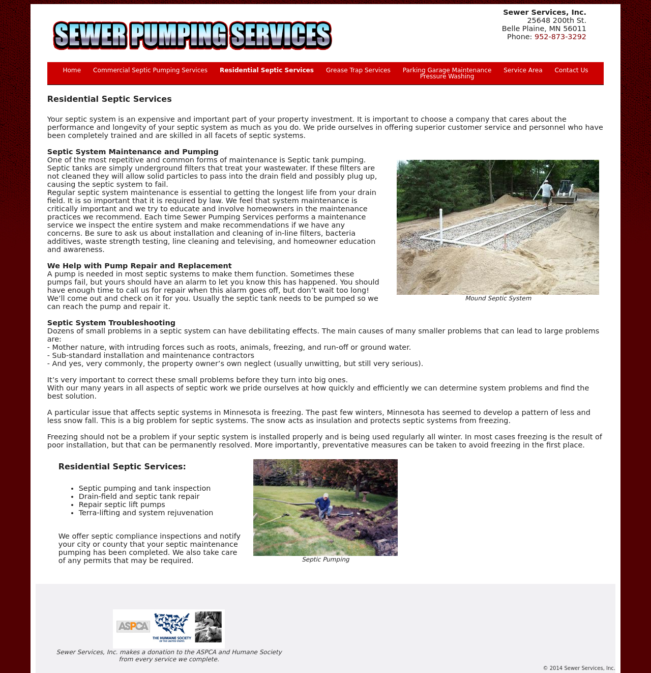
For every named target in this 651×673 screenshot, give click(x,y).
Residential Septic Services (267, 70)
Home (72, 70)
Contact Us (571, 70)
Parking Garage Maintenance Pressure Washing (447, 73)
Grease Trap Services (358, 70)
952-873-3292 (560, 37)
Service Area (523, 70)
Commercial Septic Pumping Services (150, 70)
